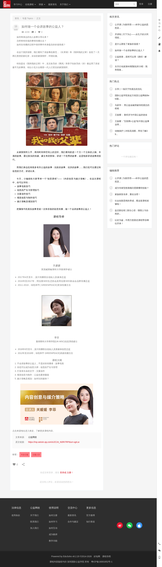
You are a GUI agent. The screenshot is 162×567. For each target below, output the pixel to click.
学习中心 (18, 4)
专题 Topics (27, 18)
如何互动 (53, 528)
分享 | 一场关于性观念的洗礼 (128, 89)
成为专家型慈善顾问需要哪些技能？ (132, 188)
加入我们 (34, 528)
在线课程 (30, 4)
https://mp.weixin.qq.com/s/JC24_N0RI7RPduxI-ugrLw (53, 442)
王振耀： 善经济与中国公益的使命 (131, 115)
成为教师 (53, 534)
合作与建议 (73, 521)
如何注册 (53, 515)
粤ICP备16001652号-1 (101, 561)
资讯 (17, 18)
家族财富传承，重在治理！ (127, 194)
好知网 (97, 556)
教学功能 (53, 541)
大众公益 (24, 455)
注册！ (70, 472)
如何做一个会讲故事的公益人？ (130, 50)
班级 (42, 4)
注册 (150, 4)
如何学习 (53, 521)
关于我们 (65, 4)
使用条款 (16, 515)
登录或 (63, 472)
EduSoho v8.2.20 (71, 556)
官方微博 (90, 515)
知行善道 (90, 521)
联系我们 (34, 521)
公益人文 (36, 455)
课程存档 (106, 556)
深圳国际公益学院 (76, 561)
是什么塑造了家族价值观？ (127, 44)
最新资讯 (52, 4)
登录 (141, 4)
